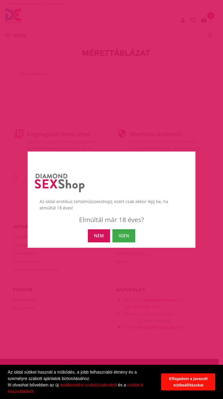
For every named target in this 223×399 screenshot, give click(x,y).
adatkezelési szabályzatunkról (88, 385)
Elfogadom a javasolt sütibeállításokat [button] (188, 382)
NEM (99, 236)
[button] (36, 392)
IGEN (124, 236)
